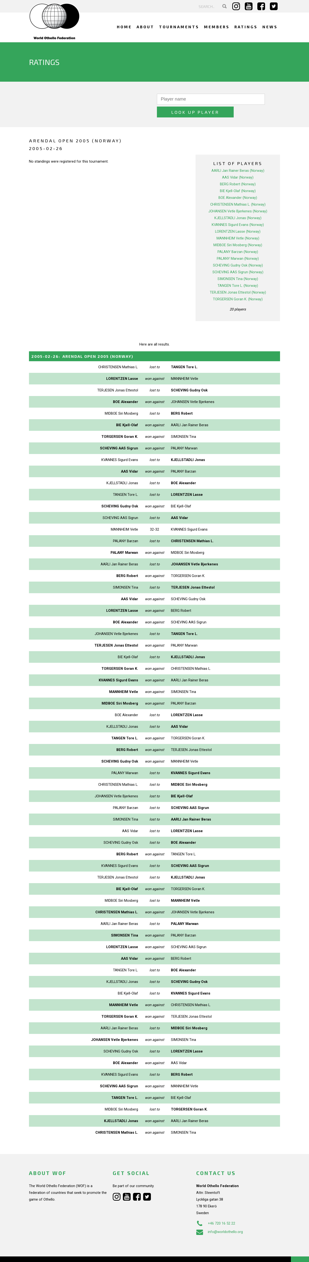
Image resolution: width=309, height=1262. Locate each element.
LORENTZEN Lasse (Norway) (237, 218)
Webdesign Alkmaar (49, 1253)
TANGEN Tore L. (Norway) (238, 273)
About (145, 26)
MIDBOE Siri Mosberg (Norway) (237, 232)
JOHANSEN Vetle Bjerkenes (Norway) (237, 198)
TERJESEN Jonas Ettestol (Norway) (238, 279)
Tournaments (179, 26)
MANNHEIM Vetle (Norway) (238, 225)
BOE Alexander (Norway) (237, 185)
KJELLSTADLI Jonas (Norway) (237, 205)
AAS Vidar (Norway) (237, 164)
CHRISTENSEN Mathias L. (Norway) (238, 191)
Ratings (246, 26)
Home (124, 26)
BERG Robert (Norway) (238, 171)
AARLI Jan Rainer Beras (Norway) (237, 158)
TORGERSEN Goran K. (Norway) (238, 286)
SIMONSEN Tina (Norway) (238, 266)
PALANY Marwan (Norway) (238, 246)
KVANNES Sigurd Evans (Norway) (238, 212)
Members (217, 26)
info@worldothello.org (219, 1219)
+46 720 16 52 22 (215, 1210)
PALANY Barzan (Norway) (238, 239)
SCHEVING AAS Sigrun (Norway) (237, 259)
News (270, 26)
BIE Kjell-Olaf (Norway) (238, 178)
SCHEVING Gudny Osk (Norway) (238, 252)
